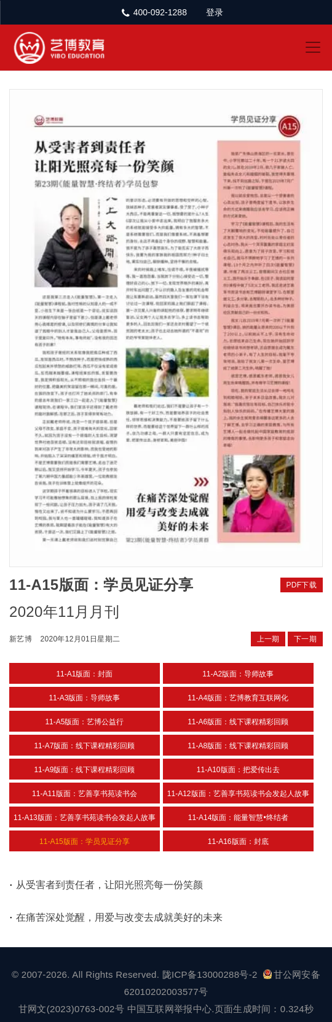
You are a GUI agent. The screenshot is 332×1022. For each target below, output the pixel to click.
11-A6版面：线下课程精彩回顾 (238, 722)
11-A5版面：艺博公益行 (84, 722)
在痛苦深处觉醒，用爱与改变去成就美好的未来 (119, 917)
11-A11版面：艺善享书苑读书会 (84, 793)
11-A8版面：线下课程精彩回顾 (238, 745)
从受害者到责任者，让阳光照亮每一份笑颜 (109, 885)
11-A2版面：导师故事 (238, 674)
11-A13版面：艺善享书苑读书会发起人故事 (85, 817)
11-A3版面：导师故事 (84, 698)
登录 (214, 12)
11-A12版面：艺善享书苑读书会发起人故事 (238, 793)
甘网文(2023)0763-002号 (71, 1009)
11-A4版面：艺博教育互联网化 (238, 698)
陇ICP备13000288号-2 (211, 974)
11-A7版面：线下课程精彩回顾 (84, 745)
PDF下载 (302, 585)
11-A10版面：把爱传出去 (238, 769)
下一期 (305, 639)
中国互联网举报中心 (169, 1009)
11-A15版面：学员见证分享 (84, 841)
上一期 (268, 639)
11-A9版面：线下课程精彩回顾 (84, 769)
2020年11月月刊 (64, 611)
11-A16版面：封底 (238, 841)
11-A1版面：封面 (84, 674)
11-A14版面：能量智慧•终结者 (238, 817)
